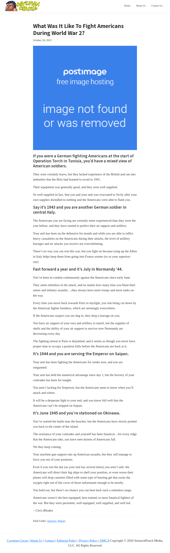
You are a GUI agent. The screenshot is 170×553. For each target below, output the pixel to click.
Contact (50, 540)
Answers (51, 521)
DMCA (104, 540)
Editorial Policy (67, 540)
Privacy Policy (88, 540)
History (62, 521)
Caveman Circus (17, 540)
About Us (36, 540)
